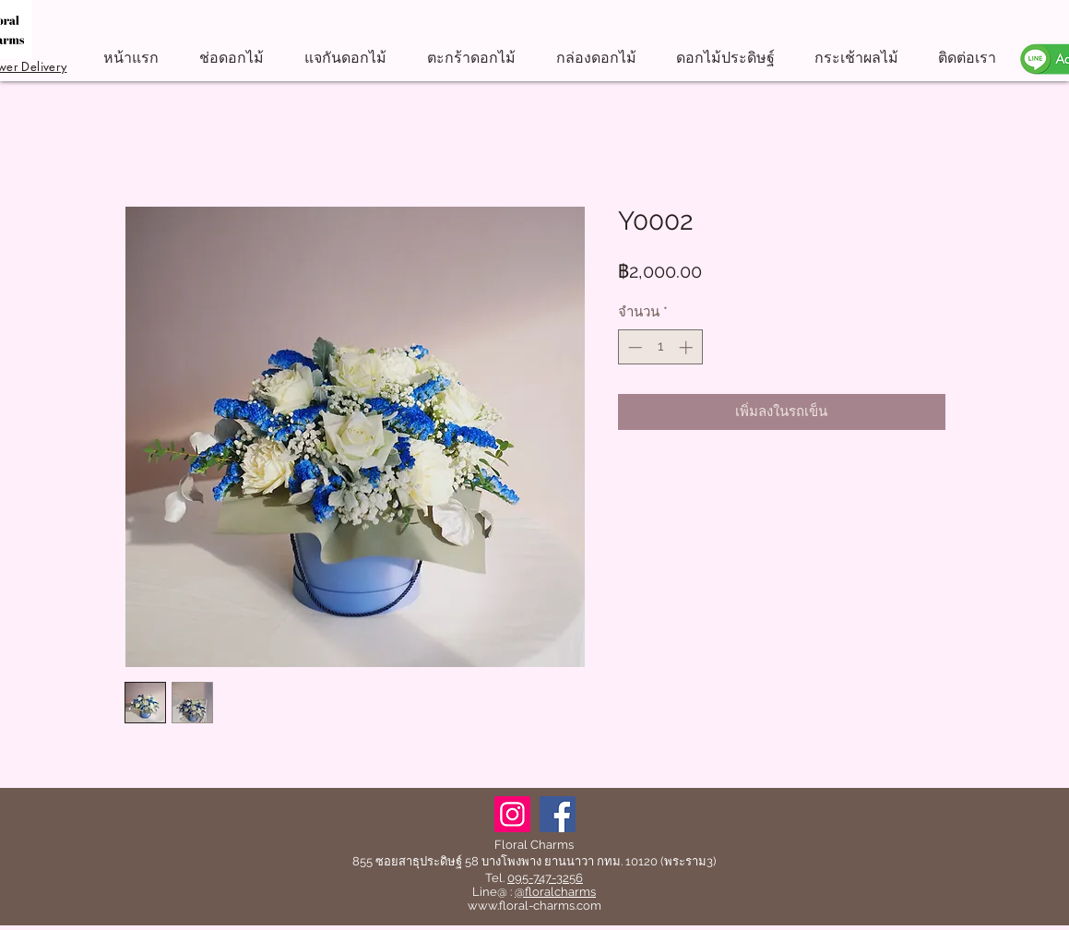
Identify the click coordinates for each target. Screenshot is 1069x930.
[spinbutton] (660, 347)
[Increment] (687, 347)
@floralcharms (555, 892)
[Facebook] (558, 814)
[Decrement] (633, 347)
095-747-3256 (545, 878)
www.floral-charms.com (534, 905)
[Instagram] (512, 814)
